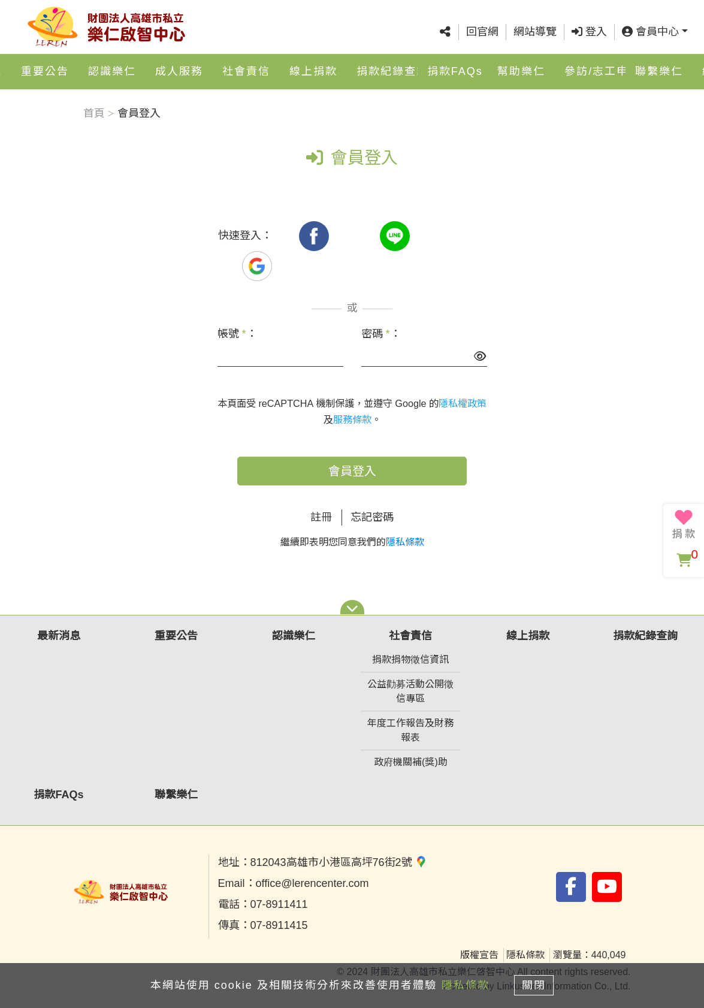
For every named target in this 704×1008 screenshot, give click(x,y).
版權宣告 (479, 955)
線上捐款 (313, 72)
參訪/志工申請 (595, 72)
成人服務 (179, 72)
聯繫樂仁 (659, 72)
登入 (589, 32)
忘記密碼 (372, 517)
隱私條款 (405, 542)
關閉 (534, 985)
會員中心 (650, 32)
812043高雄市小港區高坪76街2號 (338, 862)
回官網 (482, 32)
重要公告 (45, 72)
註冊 (321, 517)
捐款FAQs (455, 72)
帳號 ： (237, 334)
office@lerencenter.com (312, 883)
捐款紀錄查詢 (387, 72)
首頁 (94, 113)
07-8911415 (279, 925)
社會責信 (246, 72)
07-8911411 (279, 904)
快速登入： (245, 236)
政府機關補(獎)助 (411, 762)
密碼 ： (381, 334)
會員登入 (352, 471)
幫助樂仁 (521, 72)
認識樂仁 (112, 72)
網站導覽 (535, 32)
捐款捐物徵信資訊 (410, 659)
